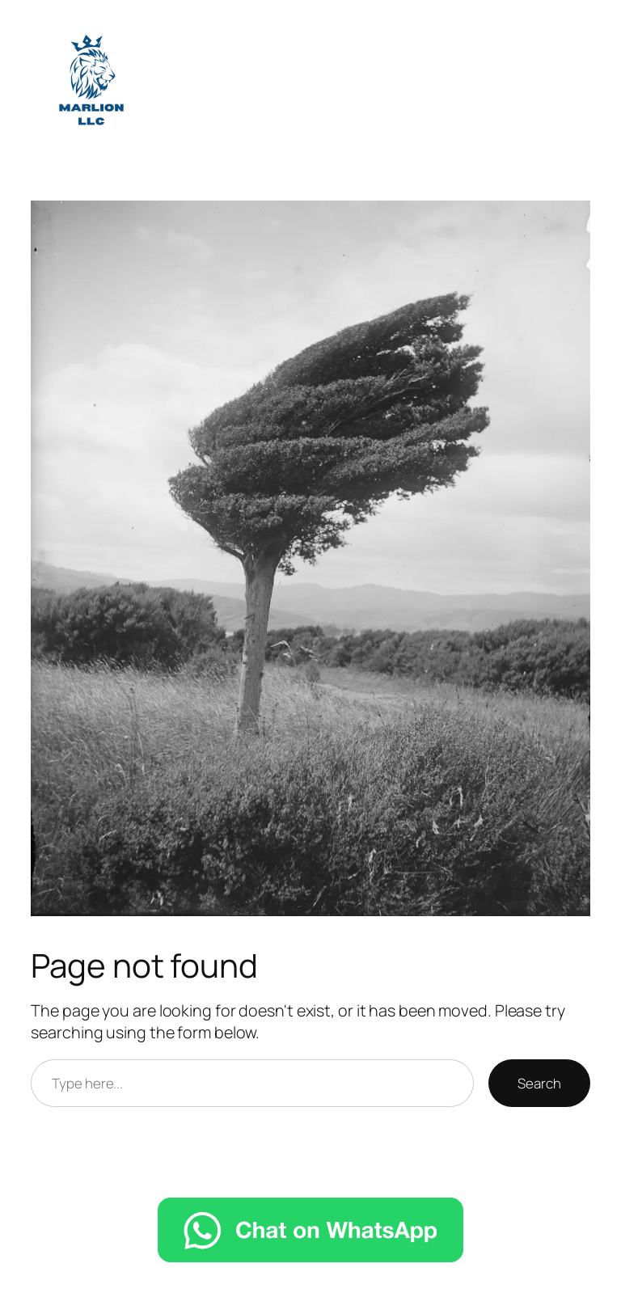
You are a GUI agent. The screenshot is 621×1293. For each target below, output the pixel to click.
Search (539, 1083)
